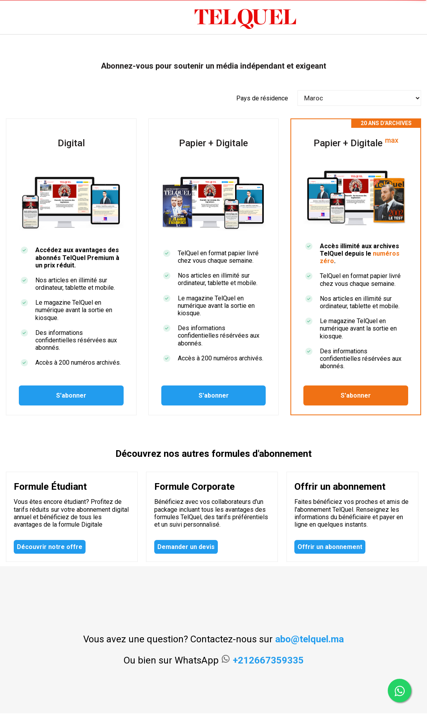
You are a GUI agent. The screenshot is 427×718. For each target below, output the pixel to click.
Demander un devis (186, 547)
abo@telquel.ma (309, 639)
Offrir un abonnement (329, 547)
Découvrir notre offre (49, 547)
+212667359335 (268, 660)
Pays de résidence (262, 98)
